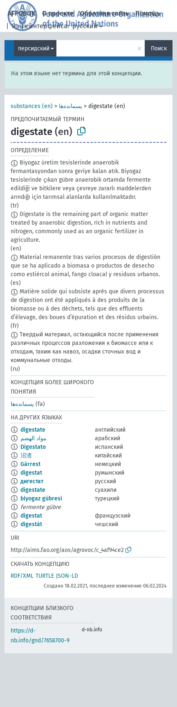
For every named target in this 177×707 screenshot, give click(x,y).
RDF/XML (22, 575)
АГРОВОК (22, 13)
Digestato (33, 447)
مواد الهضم (33, 438)
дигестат (31, 481)
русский (85, 26)
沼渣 (26, 455)
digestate (32, 429)
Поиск (159, 48)
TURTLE (45, 575)
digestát (31, 524)
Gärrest (30, 464)
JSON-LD (67, 575)
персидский (33, 48)
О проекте (58, 13)
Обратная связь (104, 13)
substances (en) (32, 106)
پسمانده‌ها (70, 106)
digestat (31, 472)
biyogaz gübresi (41, 498)
